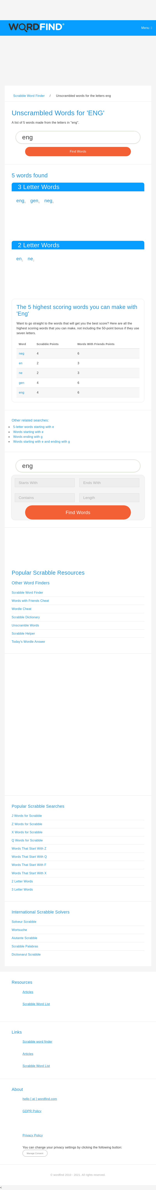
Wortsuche (19, 930)
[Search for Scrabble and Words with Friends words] (78, 137)
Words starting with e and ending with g (41, 441)
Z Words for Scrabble (27, 824)
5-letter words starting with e (33, 426)
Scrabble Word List (36, 1004)
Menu (145, 27)
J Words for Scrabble (27, 815)
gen (34, 200)
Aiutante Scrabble (24, 938)
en (19, 258)
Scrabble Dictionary (26, 617)
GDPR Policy (32, 1111)
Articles (28, 992)
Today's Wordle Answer (28, 641)
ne (30, 258)
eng (20, 200)
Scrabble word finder (37, 1041)
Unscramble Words (25, 625)
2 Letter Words (22, 881)
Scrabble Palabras (25, 946)
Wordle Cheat (21, 609)
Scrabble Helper (23, 633)
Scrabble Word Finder (27, 592)
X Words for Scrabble (27, 832)
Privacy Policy (33, 1135)
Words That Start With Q (29, 856)
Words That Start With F (29, 864)
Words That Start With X (29, 873)
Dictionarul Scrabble (26, 954)
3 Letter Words (22, 889)
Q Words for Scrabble (27, 840)
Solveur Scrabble (24, 921)
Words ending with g (28, 436)
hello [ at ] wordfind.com (40, 1099)
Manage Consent (35, 1153)
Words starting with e (28, 432)
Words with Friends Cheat (30, 600)
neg (48, 200)
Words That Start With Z (29, 848)
